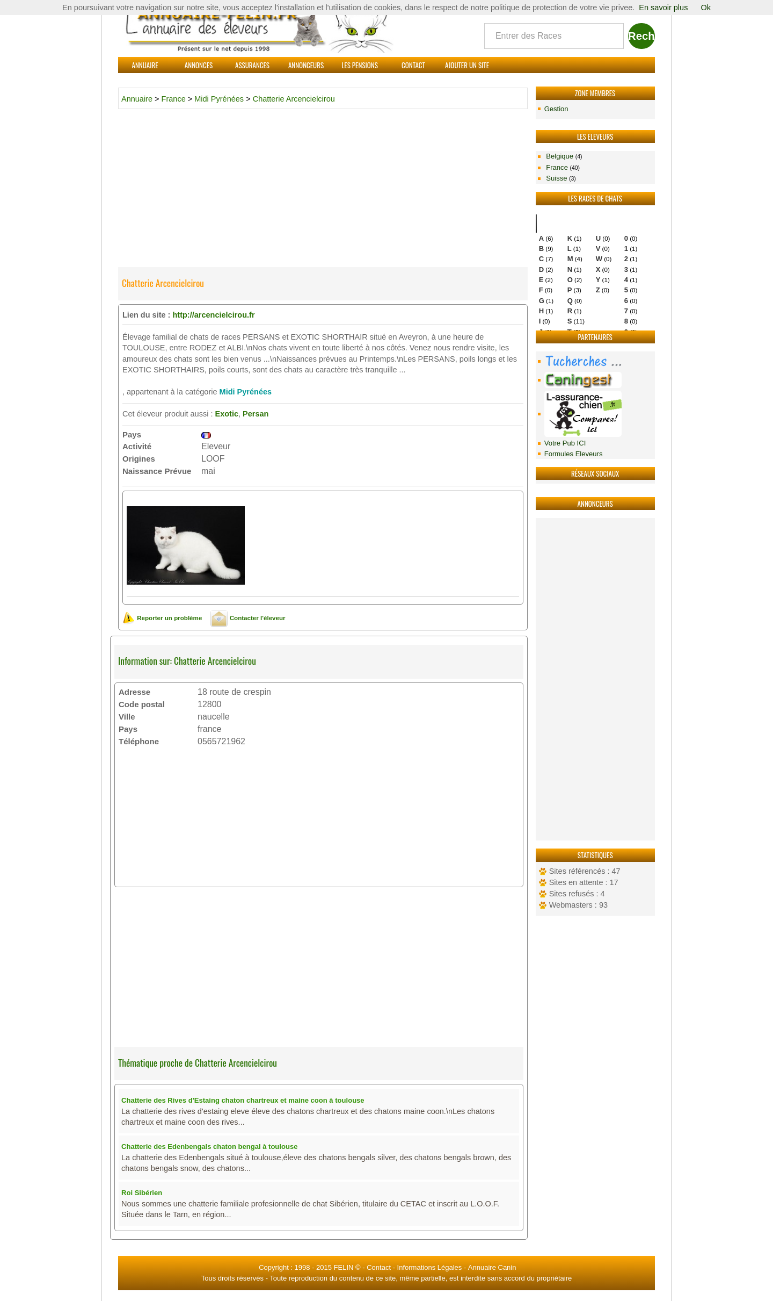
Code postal (142, 704)
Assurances (252, 65)
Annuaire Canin (492, 1267)
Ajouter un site (467, 65)
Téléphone (139, 741)
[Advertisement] (595, 679)
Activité (136, 446)
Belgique (563, 156)
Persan (255, 413)
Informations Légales (429, 1267)
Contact (413, 65)
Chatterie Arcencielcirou (294, 99)
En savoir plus (663, 7)
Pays (131, 434)
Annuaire (145, 65)
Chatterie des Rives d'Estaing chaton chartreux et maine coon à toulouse (242, 1100)
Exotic (226, 413)
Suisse (560, 178)
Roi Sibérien (141, 1193)
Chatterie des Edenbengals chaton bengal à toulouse (209, 1146)
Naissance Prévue (156, 471)
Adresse (134, 692)
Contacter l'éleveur (247, 617)
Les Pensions (359, 65)
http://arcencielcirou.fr (213, 315)
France (562, 167)
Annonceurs (306, 65)
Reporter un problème (162, 617)
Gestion (556, 109)
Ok (706, 7)
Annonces (199, 65)
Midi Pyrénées (219, 99)
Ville (127, 717)
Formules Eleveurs (573, 454)
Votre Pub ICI (565, 443)
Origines (138, 459)
